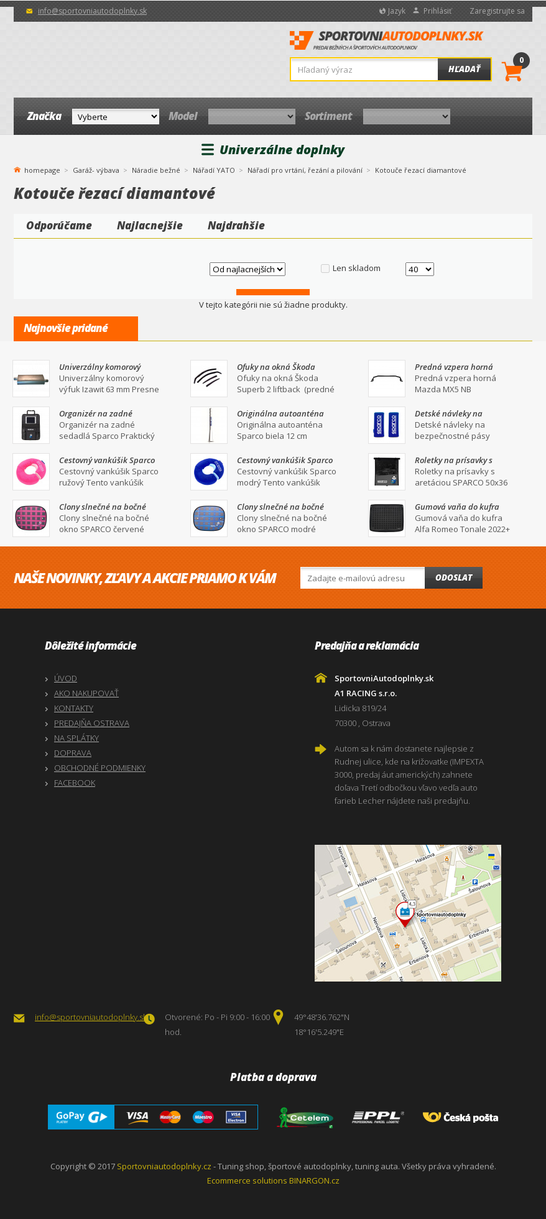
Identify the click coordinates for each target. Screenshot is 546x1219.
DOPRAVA (72, 752)
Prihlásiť (437, 11)
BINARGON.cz (314, 1180)
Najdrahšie (236, 225)
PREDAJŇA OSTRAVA (91, 723)
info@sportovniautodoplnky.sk (92, 11)
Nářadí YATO (214, 170)
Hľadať (464, 69)
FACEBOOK (74, 782)
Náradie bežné (156, 170)
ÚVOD (65, 678)
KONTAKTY (73, 708)
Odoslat (453, 577)
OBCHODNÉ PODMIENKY (100, 767)
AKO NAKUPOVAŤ (86, 693)
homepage (42, 169)
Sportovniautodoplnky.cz (164, 1166)
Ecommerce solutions (247, 1180)
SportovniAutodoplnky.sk (387, 44)
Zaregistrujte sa (497, 11)
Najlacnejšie (150, 225)
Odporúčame (59, 225)
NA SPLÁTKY (76, 737)
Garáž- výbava (96, 170)
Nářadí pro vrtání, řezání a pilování (305, 170)
